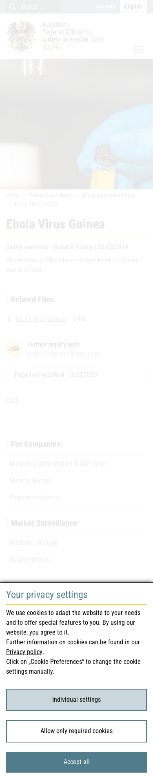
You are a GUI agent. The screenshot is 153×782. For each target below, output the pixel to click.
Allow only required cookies (76, 731)
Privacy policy (24, 652)
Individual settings (76, 699)
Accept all (77, 762)
